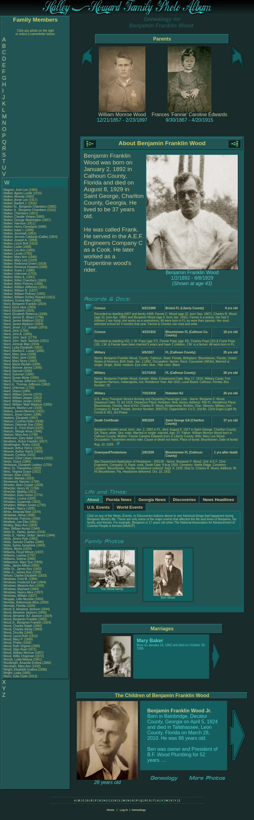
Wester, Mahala (14, 478)
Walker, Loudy (13, 253)
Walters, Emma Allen (17, 300)
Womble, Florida (14, 605)
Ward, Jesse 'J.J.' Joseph (20, 327)
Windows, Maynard (16, 589)
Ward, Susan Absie (16, 377)
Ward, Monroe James (17, 367)
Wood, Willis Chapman (18, 656)
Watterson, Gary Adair (18, 438)
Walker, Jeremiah (15, 233)
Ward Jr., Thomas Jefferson (22, 384)
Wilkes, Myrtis (13, 548)
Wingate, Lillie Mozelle (18, 599)
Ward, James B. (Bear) (18, 317)
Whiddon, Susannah (17, 501)
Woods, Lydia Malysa (17, 659)
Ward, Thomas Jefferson (20, 381)
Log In (124, 809)
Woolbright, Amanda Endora (22, 662)
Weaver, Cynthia (15, 455)
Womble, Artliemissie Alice (21, 602)
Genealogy (139, 809)
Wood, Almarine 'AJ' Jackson (22, 616)
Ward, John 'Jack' (15, 337)
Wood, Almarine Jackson (20, 612)
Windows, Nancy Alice (18, 592)
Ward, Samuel (13, 371)
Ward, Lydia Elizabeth (18, 347)
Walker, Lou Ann (14, 250)
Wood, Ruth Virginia (16, 646)
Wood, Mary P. (13, 639)
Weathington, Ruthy (17, 444)
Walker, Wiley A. (14, 277)
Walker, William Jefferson (20, 287)
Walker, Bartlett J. (15, 203)
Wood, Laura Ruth (15, 636)
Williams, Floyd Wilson (18, 552)
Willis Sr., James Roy (17, 569)
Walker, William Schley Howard (24, 297)
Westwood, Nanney (16, 481)
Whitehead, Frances (17, 518)
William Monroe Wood (122, 114)
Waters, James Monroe (19, 411)
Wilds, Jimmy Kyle (15, 538)
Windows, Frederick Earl (19, 582)
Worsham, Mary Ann (17, 666)
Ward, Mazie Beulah (17, 364)
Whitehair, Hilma (15, 515)
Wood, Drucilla (13, 632)
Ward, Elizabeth (14, 310)
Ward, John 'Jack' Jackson (21, 340)
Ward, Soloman (14, 374)
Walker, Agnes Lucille (17, 193)
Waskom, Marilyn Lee (18, 408)
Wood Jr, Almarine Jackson (21, 609)
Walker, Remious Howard (20, 267)
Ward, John (11, 330)
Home (110, 809)
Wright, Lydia (12, 673)
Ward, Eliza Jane (14, 307)
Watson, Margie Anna (17, 431)
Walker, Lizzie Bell (15, 243)
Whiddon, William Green (19, 505)
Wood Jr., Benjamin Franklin (22, 622)
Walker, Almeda (14, 196)
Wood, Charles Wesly (18, 629)
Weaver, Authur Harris (18, 451)
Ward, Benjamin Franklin (20, 304)
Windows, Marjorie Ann (18, 585)
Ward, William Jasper (17, 397)
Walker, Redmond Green (20, 263)
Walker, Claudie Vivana (19, 216)
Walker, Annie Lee (15, 200)
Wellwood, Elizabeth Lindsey (22, 465)
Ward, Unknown (14, 387)
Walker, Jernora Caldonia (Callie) (25, 236)
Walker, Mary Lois (15, 260)
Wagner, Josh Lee (15, 190)
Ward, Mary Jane (15, 354)
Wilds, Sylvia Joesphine (19, 545)
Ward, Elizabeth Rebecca (20, 314)
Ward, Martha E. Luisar (18, 351)
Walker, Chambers (16, 213)
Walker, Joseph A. (15, 240)
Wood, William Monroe (18, 652)
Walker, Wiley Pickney (18, 283)
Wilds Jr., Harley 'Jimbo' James (24, 535)
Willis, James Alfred (16, 565)
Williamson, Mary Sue (18, 562)
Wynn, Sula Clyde (15, 676)
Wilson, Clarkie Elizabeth (20, 575)
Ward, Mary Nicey (15, 361)
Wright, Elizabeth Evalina (20, 669)
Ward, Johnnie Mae (16, 344)
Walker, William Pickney (19, 293)
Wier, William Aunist (16, 528)
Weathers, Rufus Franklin (20, 441)
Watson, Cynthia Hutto (18, 421)
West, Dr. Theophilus (17, 468)
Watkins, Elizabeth (16, 418)
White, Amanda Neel (17, 512)
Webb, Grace (12, 461)
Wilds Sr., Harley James (19, 532)
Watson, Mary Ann (16, 434)
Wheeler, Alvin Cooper (18, 485)
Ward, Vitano (12, 391)
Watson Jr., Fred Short (18, 428)
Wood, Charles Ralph (17, 626)
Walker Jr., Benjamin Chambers (24, 210)
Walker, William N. (15, 290)
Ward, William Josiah (17, 401)
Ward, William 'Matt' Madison (22, 404)
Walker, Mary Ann (15, 257)
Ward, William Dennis (17, 394)
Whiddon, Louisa (15, 498)
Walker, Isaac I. (13, 230)
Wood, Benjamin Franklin (20, 619)
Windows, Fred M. (15, 579)
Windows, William (15, 595)
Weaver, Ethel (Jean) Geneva (23, 458)
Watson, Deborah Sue (18, 424)
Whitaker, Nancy (15, 508)
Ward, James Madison (18, 320)
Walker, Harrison (15, 223)
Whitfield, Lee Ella (15, 522)
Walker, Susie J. (14, 270)
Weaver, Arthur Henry (17, 448)
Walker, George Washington (22, 220)
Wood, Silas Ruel (15, 649)
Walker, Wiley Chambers (20, 280)
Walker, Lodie (13, 247)
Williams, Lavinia (15, 555)
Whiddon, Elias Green (18, 495)
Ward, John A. (12, 334)
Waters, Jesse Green (17, 414)
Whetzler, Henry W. (16, 488)
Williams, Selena (15, 558)
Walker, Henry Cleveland (20, 226)
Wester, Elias (12, 475)
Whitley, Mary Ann (15, 525)
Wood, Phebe (13, 642)
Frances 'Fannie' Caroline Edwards (189, 114)
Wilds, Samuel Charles (18, 542)
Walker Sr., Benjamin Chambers (25, 206)
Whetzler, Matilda (15, 491)
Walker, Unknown (15, 273)
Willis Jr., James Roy (17, 572)
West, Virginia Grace (17, 471)
